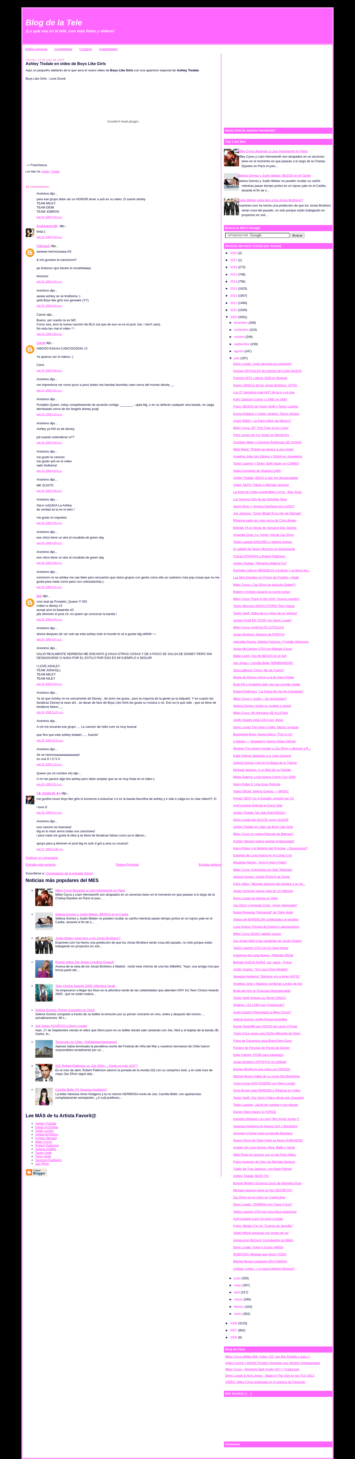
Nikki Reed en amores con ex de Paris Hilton (264, 1154)
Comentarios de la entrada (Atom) (69, 873)
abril (237, 1292)
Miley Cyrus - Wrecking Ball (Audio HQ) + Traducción (262, 1369)
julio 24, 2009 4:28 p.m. (49, 442)
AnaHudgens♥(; (47, 226)
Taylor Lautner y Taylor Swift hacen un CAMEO (266, 463)
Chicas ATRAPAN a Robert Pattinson (259, 556)
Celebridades (108, 49)
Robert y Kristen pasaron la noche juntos (261, 592)
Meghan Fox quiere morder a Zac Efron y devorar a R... (272, 748)
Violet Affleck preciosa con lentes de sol (261, 1233)
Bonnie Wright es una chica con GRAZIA (261, 1069)
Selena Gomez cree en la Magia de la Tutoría (265, 763)
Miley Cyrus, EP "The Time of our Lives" (261, 428)
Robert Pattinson (47, 1145)
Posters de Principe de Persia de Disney (261, 1048)
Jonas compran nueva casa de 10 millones (263, 891)
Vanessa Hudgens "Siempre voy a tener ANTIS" (266, 976)
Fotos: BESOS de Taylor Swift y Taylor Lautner (265, 406)
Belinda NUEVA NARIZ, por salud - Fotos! (262, 962)
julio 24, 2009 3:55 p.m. (49, 334)
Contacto (85, 49)
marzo (239, 1299)
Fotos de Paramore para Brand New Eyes (262, 1040)
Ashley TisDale (45, 1123)
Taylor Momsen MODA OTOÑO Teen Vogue (264, 606)
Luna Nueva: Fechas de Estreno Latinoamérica (266, 926)
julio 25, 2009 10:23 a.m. (49, 740)
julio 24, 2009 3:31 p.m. (49, 305)
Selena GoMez (45, 1149)
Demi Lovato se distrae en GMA (255, 898)
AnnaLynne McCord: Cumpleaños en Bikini (263, 1240)
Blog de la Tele (54, 22)
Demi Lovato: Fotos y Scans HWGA (258, 1247)
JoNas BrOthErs (46, 1134)
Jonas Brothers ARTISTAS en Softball (259, 1062)
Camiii (40, 343)
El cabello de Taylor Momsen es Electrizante (264, 549)
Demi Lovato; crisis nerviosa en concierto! (262, 364)
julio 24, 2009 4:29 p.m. (49, 471)
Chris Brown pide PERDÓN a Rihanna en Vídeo (267, 1090)
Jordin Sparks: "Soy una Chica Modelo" (260, 969)
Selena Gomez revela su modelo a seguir (262, 706)
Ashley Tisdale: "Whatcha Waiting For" (260, 563)
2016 (234, 267)
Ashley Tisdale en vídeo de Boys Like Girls (263, 827)
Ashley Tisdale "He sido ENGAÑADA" (259, 813)
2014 (234, 281)
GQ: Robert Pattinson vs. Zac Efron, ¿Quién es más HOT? (96, 1066)
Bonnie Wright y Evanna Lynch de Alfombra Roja (267, 1183)
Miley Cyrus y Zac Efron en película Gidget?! (264, 585)
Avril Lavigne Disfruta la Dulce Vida (258, 805)
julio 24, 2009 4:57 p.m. (49, 639)
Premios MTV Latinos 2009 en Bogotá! (260, 378)
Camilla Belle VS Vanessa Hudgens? (81, 1089)
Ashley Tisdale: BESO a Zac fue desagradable (265, 478)
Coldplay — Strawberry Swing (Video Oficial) (264, 741)
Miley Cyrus (43, 1142)
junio (237, 1278)
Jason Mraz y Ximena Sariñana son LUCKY (263, 506)
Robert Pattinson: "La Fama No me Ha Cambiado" (268, 691)
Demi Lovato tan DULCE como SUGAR (261, 820)
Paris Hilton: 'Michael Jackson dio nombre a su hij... (269, 884)
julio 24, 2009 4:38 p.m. (49, 543)
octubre (239, 337)
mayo (238, 1285)
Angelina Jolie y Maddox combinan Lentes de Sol (267, 983)
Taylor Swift (43, 1153)
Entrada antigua (210, 864)
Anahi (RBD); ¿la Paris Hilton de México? (262, 421)
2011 (234, 303)
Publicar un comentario (42, 858)
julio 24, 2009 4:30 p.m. (49, 491)
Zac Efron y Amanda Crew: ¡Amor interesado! (265, 905)
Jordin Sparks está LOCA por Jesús (258, 720)
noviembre (241, 330)
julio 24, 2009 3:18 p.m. (49, 217)
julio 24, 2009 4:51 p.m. (49, 587)
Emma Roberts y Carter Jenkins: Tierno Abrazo (266, 414)
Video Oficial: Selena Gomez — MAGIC (261, 791)
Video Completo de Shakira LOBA (257, 471)
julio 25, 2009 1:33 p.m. (49, 764)
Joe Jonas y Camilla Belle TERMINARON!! (263, 663)
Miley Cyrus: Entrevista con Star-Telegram (262, 870)
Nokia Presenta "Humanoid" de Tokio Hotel (263, 912)
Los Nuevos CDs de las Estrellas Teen (260, 499)
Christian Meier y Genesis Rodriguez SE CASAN (267, 442)
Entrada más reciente (41, 864)
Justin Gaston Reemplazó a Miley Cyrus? (262, 1012)
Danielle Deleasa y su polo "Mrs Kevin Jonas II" (266, 1119)
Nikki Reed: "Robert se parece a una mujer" (263, 449)
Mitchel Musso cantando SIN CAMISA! (260, 1261)
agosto (239, 351)
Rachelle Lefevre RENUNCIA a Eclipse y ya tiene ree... (271, 570)
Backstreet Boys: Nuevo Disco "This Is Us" (263, 734)
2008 (234, 1323)
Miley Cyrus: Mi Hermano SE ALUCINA (260, 713)
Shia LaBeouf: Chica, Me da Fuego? (258, 670)
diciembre (241, 322)
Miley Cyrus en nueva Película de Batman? (263, 834)
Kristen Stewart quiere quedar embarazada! (263, 841)
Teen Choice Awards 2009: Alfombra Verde (85, 986)
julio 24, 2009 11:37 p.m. (49, 712)
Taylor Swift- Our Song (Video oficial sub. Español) (268, 1097)
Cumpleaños (63, 49)
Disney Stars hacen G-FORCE (254, 1112)
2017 (234, 260)
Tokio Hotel (43, 1156)
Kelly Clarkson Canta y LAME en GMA (260, 399)
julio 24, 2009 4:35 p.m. (49, 523)
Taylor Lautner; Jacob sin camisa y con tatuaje (265, 1105)
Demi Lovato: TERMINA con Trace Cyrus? (262, 1204)
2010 (234, 310)
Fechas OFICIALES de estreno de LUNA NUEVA (267, 371)
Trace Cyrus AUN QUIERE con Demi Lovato (264, 1083)
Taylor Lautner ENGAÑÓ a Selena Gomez (262, 542)
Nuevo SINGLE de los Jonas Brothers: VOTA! (265, 385)
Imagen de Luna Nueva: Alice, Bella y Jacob (264, 1147)
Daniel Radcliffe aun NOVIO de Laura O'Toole (265, 1026)
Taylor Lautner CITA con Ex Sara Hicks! (260, 948)
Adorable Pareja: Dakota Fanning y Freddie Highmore (271, 642)
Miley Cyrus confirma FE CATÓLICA (258, 627)
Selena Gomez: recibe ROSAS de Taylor (261, 877)
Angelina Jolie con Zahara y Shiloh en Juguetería (267, 456)
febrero (239, 1306)
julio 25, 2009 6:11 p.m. (49, 812)
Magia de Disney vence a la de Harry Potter (263, 677)
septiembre (242, 344)
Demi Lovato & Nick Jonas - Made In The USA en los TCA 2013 (269, 1375)
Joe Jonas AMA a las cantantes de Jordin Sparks (267, 941)
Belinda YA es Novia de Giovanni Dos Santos (264, 528)
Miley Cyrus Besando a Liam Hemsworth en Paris (90, 890)
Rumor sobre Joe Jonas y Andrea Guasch (84, 962)
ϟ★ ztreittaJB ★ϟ (48, 793)
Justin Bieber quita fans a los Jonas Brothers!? (88, 938)
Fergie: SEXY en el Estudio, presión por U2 (263, 798)
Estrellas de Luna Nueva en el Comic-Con (262, 855)
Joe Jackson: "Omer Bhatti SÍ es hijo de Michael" (267, 513)
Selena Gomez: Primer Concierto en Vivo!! (65, 1010)
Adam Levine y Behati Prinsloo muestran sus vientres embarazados (272, 1363)
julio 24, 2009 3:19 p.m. (49, 237)
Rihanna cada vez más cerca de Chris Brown (264, 520)
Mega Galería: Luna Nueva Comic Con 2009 (264, 777)
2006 (234, 1337)
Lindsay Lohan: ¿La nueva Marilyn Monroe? (264, 1268)
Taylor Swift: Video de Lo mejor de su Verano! (265, 613)
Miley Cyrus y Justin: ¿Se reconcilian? (260, 699)
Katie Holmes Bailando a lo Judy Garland (262, 756)
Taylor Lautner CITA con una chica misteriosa (265, 1211)
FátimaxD (43, 246)
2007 (234, 1330)
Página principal (36, 49)
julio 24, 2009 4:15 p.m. (49, 414)
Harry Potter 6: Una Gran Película (256, 784)
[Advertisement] (266, 87)
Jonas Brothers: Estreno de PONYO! (259, 634)
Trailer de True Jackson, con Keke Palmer (262, 1169)
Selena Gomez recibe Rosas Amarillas (260, 1019)
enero (238, 1314)
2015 (234, 274)
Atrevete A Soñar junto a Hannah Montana (263, 1133)
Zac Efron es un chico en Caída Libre (259, 1197)
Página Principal (127, 864)
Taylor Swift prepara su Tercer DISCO (259, 998)
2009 (234, 317)
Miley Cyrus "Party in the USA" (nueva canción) (266, 599)
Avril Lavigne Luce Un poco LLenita (258, 1219)
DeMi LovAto (44, 1131)
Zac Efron (42, 1163)
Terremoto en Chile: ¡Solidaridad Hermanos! (86, 1042)
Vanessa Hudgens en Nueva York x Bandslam (265, 1126)
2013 (234, 288)
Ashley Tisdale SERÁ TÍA (251, 1176)
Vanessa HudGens (48, 1160)
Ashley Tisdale (51, 171)
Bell (39, 596)
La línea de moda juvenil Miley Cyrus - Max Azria (267, 492)
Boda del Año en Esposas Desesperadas (262, 991)
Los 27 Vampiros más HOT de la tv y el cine (263, 392)
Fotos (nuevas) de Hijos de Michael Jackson (264, 1162)
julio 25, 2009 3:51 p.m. (49, 784)
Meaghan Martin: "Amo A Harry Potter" (260, 862)
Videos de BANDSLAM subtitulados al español (266, 919)
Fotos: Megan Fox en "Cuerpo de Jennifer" (263, 1226)
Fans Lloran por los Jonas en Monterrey (261, 435)
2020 (234, 253)
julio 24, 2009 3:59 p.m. (49, 370)
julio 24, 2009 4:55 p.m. (49, 619)
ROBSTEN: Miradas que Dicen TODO (259, 1254)
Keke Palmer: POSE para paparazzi (258, 1055)
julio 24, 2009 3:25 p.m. (49, 281)
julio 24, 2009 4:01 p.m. (49, 390)
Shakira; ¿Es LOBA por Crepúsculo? (258, 1005)
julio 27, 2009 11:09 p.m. (49, 849)
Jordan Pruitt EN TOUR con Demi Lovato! (262, 620)
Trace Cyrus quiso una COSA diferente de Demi (266, 1033)
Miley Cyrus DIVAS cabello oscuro (257, 934)
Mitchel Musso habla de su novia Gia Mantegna (266, 1076)
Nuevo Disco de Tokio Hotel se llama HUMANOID (268, 1140)
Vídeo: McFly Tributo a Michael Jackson (261, 485)
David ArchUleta (46, 1127)
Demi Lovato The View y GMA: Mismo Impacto (266, 727)
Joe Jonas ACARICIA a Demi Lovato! (61, 1026)
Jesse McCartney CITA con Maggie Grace (262, 649)
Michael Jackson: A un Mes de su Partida (262, 770)
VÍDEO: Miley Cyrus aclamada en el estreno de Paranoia (265, 1382)
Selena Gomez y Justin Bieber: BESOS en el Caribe (92, 914)
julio (237, 358)
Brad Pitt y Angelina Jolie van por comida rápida (266, 684)
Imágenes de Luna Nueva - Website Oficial (263, 955)
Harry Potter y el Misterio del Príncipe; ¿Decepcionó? (270, 848)
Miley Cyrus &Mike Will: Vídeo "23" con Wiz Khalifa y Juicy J (267, 1356)
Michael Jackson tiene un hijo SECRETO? (262, 1190)
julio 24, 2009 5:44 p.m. (49, 684)
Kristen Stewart (46, 1138)
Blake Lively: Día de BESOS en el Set (259, 656)
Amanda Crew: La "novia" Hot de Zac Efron (263, 535)
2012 (234, 295)
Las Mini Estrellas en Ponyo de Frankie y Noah (266, 577)
